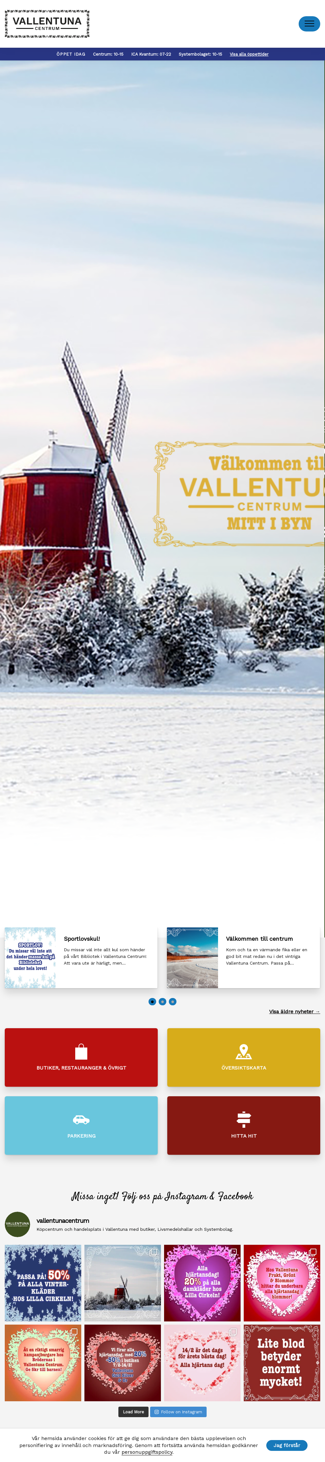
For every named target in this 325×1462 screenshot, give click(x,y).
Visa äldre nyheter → (294, 1011)
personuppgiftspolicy (147, 1452)
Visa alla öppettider (249, 54)
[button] (152, 1001)
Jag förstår (287, 1445)
